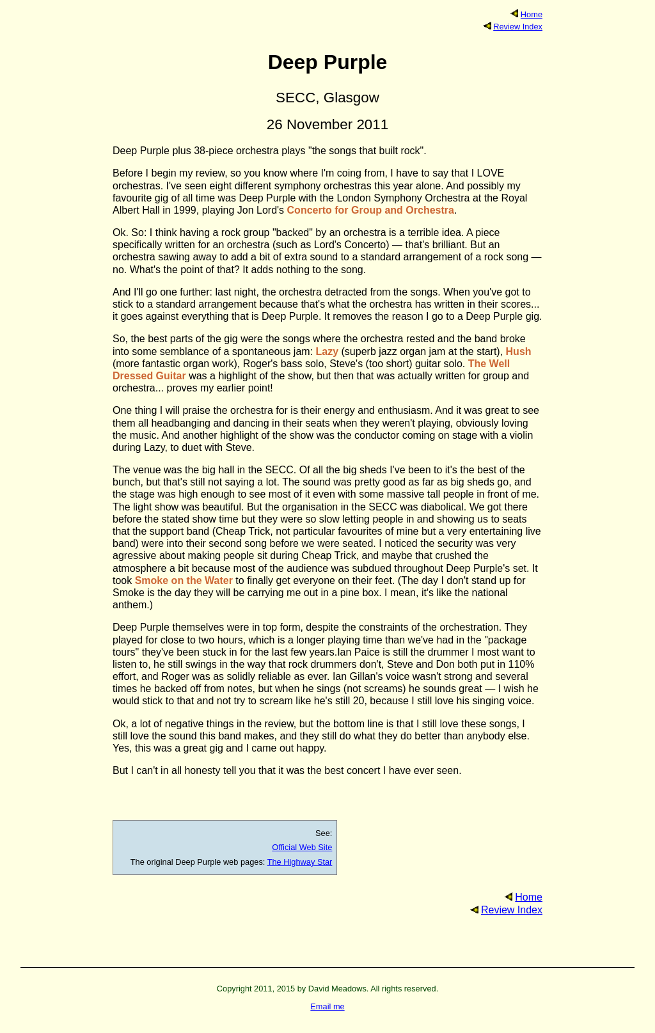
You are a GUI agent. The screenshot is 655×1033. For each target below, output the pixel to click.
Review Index (517, 26)
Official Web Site (302, 847)
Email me (327, 1006)
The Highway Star (300, 862)
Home (531, 14)
